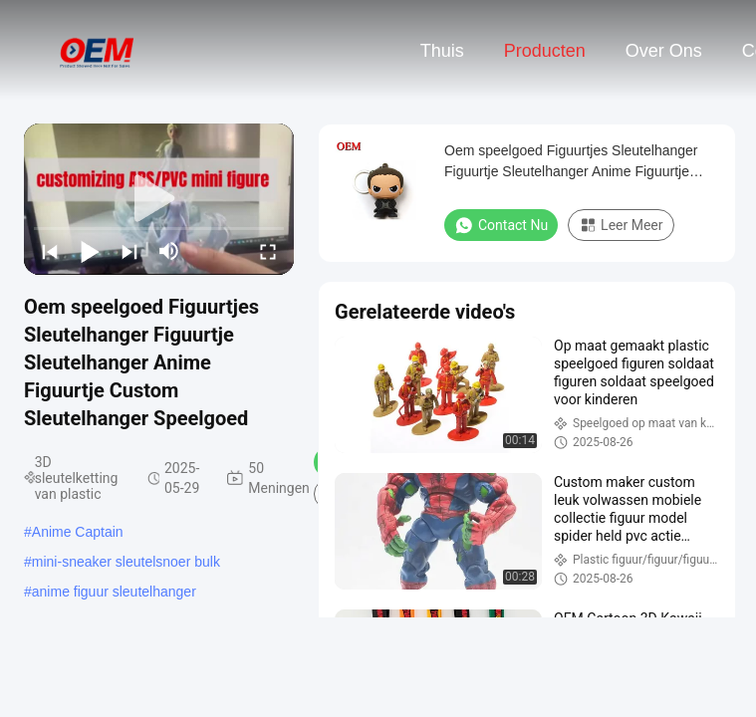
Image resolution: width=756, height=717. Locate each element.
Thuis (442, 51)
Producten (545, 51)
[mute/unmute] (169, 251)
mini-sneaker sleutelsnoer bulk (126, 562)
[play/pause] (90, 251)
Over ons (664, 51)
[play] (159, 199)
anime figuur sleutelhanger (114, 591)
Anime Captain (78, 532)
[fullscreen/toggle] (268, 251)
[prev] (50, 251)
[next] (129, 251)
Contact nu (501, 225)
